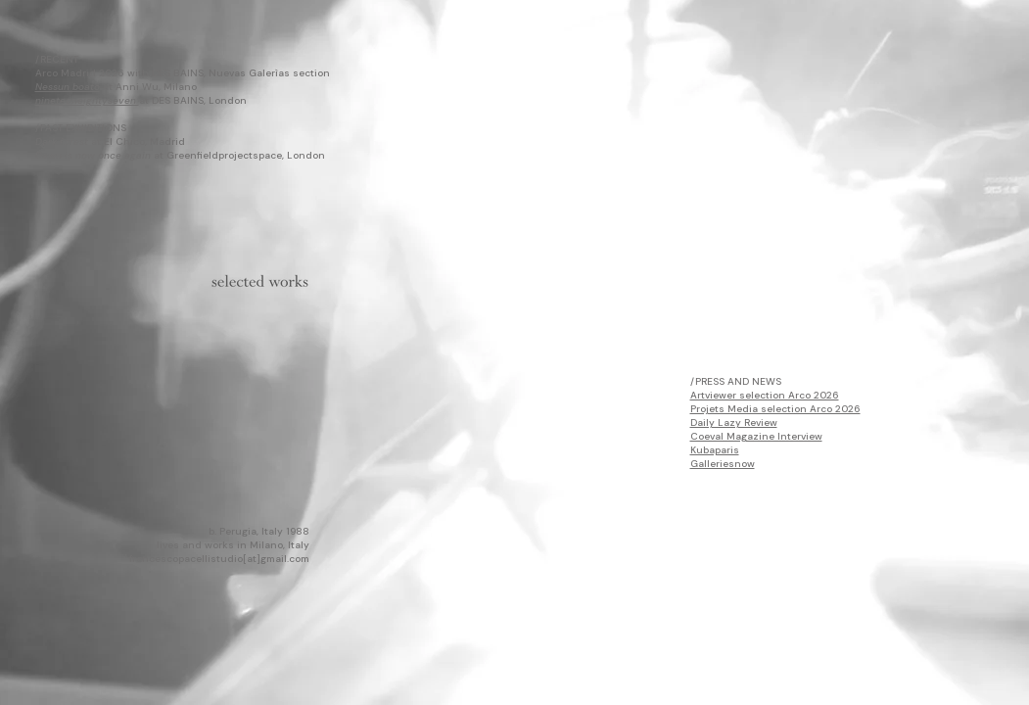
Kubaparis (714, 450)
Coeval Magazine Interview (756, 436)
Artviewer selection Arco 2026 (764, 395)
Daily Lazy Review (733, 422)
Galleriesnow (722, 463)
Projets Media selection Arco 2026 (775, 408)
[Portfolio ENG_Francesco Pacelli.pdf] (260, 285)
